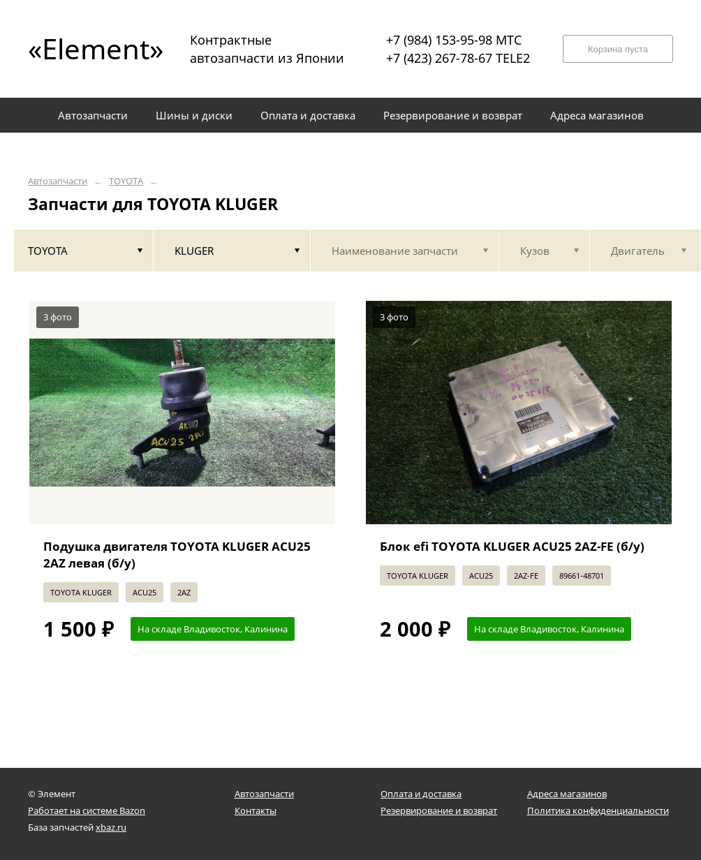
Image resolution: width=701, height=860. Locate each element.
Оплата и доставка (421, 793)
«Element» (91, 48)
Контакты (255, 810)
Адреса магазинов (567, 793)
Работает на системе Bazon (86, 810)
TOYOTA (126, 181)
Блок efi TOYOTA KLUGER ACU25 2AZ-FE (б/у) (512, 546)
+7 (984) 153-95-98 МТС (454, 39)
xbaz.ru (111, 827)
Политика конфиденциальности (598, 810)
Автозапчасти (57, 181)
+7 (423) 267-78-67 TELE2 (458, 58)
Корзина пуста (618, 49)
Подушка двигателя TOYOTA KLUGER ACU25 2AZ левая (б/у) (177, 554)
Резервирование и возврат (439, 810)
